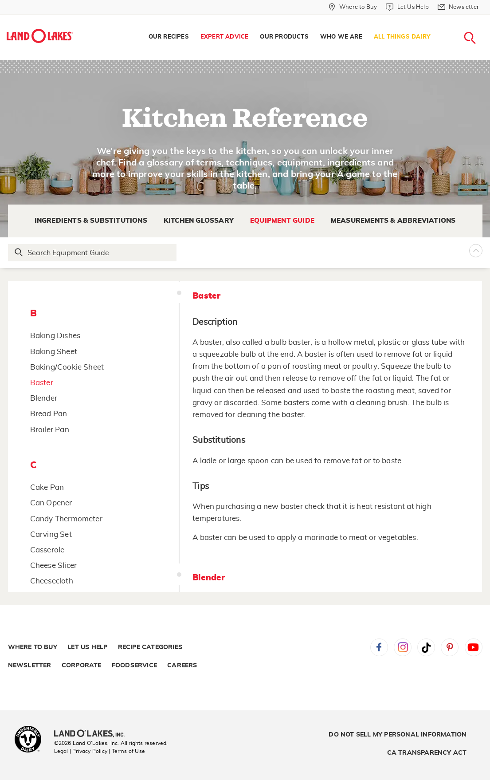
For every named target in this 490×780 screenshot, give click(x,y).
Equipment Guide (282, 220)
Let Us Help (87, 647)
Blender (43, 398)
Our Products (284, 37)
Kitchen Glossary (199, 220)
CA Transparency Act (427, 753)
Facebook (379, 647)
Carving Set (51, 534)
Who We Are (341, 37)
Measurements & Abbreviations (393, 220)
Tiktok (426, 647)
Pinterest (450, 647)
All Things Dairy (402, 37)
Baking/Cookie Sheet (67, 367)
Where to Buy (32, 647)
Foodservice (134, 665)
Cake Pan (47, 487)
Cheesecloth (51, 581)
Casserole (47, 550)
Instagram (403, 647)
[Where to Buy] (353, 7)
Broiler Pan (49, 429)
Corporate (82, 665)
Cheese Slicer (53, 565)
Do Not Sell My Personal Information (397, 735)
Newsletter (29, 665)
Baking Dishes (55, 335)
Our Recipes (169, 37)
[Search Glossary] (92, 252)
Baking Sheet (53, 351)
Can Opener (51, 503)
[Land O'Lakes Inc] (93, 734)
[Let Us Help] (407, 7)
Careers (182, 665)
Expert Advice (224, 37)
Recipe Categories (150, 647)
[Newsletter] (458, 7)
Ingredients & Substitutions (91, 220)
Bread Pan (48, 414)
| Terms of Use (127, 751)
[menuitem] (169, 37)
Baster (41, 382)
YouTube (473, 647)
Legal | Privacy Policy (80, 751)
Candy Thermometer (66, 519)
